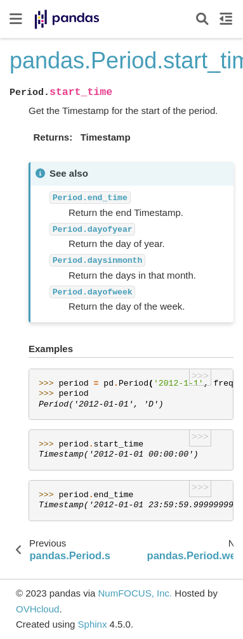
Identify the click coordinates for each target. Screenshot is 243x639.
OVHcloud (37, 609)
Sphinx (92, 624)
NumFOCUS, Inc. (135, 593)
